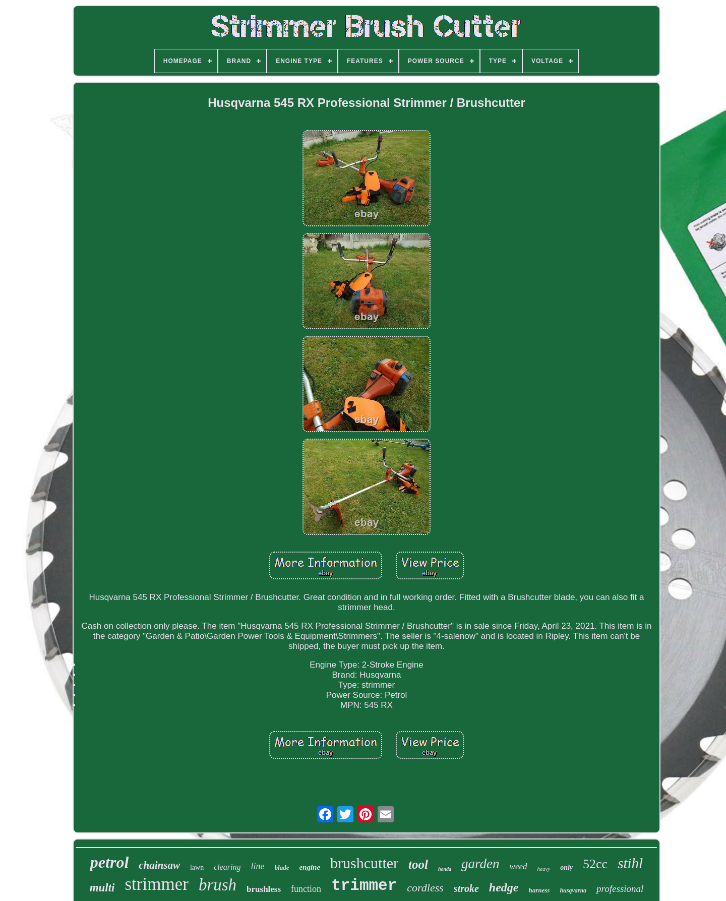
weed (518, 866)
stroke (466, 888)
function (306, 889)
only (566, 867)
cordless (425, 887)
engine (309, 867)
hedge (504, 887)
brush (217, 885)
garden (480, 863)
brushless (264, 889)
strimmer (157, 884)
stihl (630, 863)
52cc (595, 864)
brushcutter (364, 863)
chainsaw (159, 865)
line (258, 866)
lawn (197, 867)
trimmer (364, 885)
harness (539, 890)
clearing (227, 867)
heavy (544, 869)
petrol (109, 862)
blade (282, 867)
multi (102, 887)
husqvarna (573, 890)
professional (619, 888)
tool (418, 864)
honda (444, 869)
